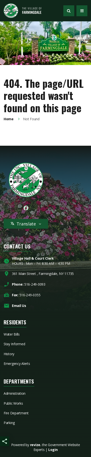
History (9, 354)
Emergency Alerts (17, 363)
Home (9, 119)
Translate (25, 224)
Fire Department (16, 413)
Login (53, 449)
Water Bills (12, 334)
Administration (14, 393)
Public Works (13, 403)
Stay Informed (14, 344)
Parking (9, 422)
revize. (35, 444)
